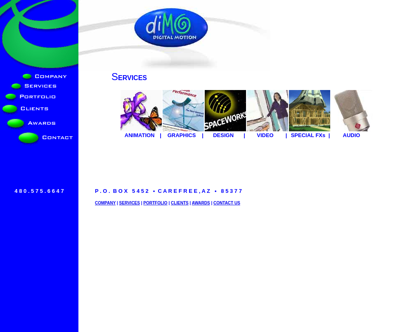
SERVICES (129, 203)
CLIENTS (180, 203)
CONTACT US (226, 203)
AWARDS (201, 203)
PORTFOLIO (155, 203)
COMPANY (105, 203)
